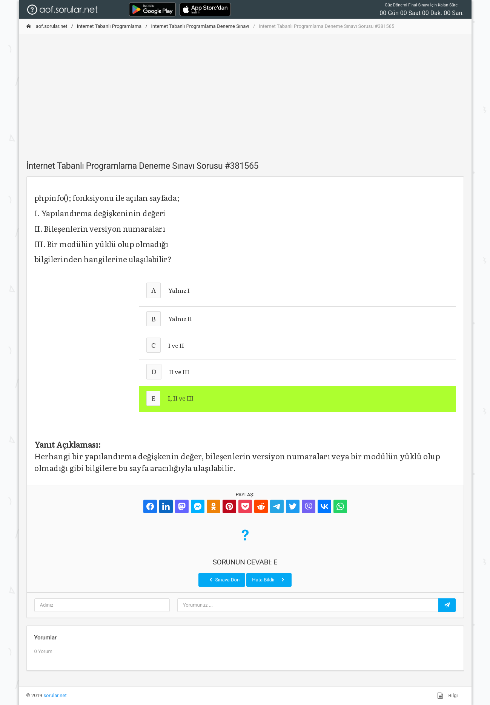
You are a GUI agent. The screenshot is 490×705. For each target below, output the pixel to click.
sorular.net (54, 695)
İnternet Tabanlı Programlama (109, 26)
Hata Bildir (269, 580)
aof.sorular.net (47, 26)
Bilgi (447, 696)
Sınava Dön (224, 580)
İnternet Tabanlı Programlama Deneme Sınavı (200, 26)
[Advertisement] (245, 93)
